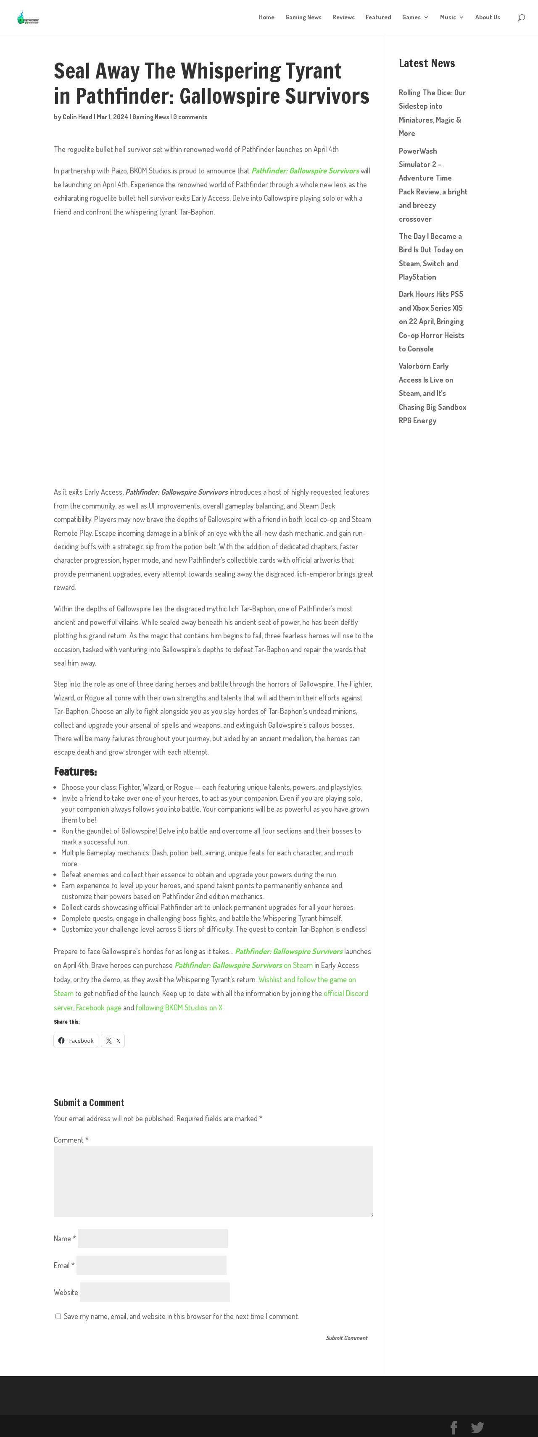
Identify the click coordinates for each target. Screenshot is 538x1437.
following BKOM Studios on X (176, 1004)
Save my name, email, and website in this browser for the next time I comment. (181, 1313)
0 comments (196, 117)
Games (411, 18)
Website (66, 1289)
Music (448, 18)
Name (65, 1235)
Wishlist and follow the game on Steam (297, 977)
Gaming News (303, 18)
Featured (378, 18)
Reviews (343, 18)
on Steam (240, 963)
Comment (71, 1137)
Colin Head (78, 117)
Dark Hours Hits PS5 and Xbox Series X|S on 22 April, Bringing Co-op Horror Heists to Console (431, 321)
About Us (487, 18)
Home (266, 18)
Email (64, 1262)
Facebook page (98, 1004)
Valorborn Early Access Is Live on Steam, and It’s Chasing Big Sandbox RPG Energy (432, 393)
